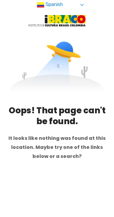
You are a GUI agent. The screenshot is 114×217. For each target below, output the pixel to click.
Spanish (50, 4)
